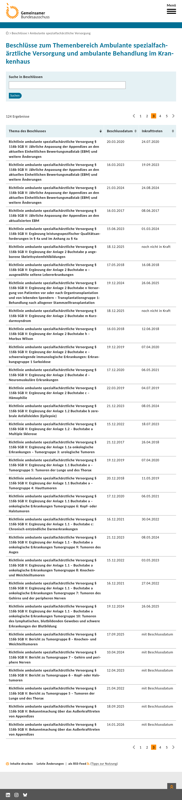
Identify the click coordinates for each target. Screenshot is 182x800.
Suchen (15, 95)
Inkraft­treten (152, 131)
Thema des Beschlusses (27, 131)
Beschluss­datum (120, 131)
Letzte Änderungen (50, 764)
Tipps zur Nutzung (104, 764)
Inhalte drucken (21, 764)
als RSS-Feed (77, 764)
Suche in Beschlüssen (26, 77)
